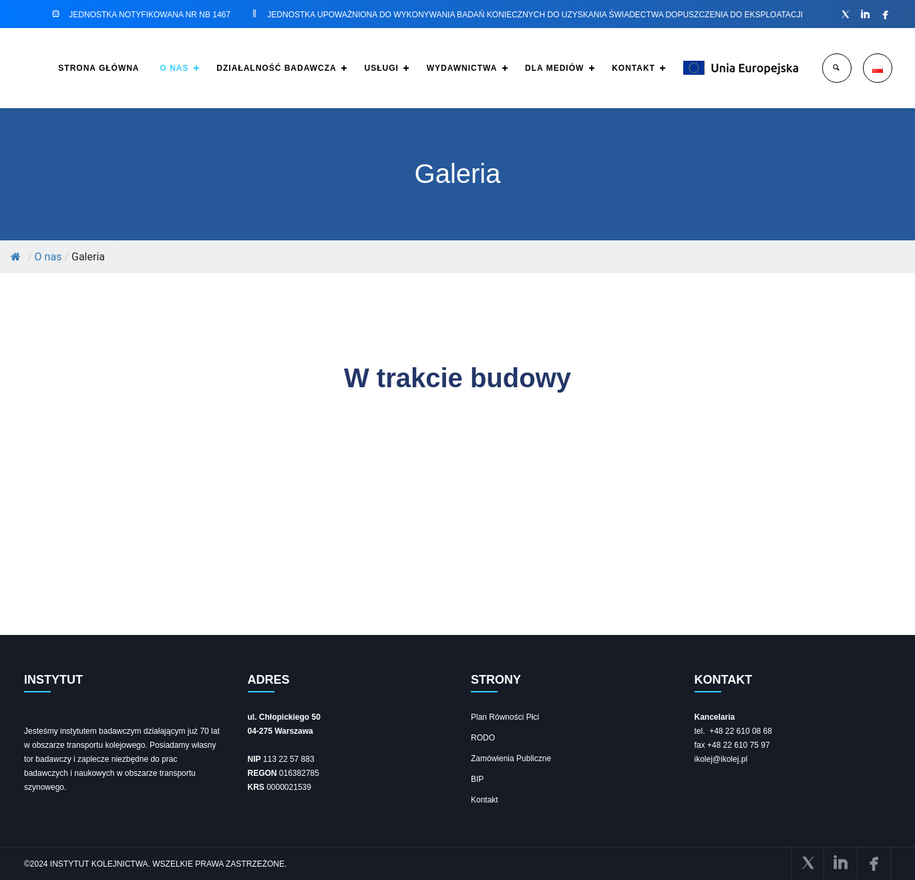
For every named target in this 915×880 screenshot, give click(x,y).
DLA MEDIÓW (544, 68)
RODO (483, 737)
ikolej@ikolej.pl (721, 759)
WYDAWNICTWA (448, 68)
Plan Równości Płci (505, 717)
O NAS (150, 68)
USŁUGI (364, 68)
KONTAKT (627, 68)
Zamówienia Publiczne (511, 758)
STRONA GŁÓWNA (72, 68)
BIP (477, 779)
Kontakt (484, 800)
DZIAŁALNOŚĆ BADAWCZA (256, 68)
